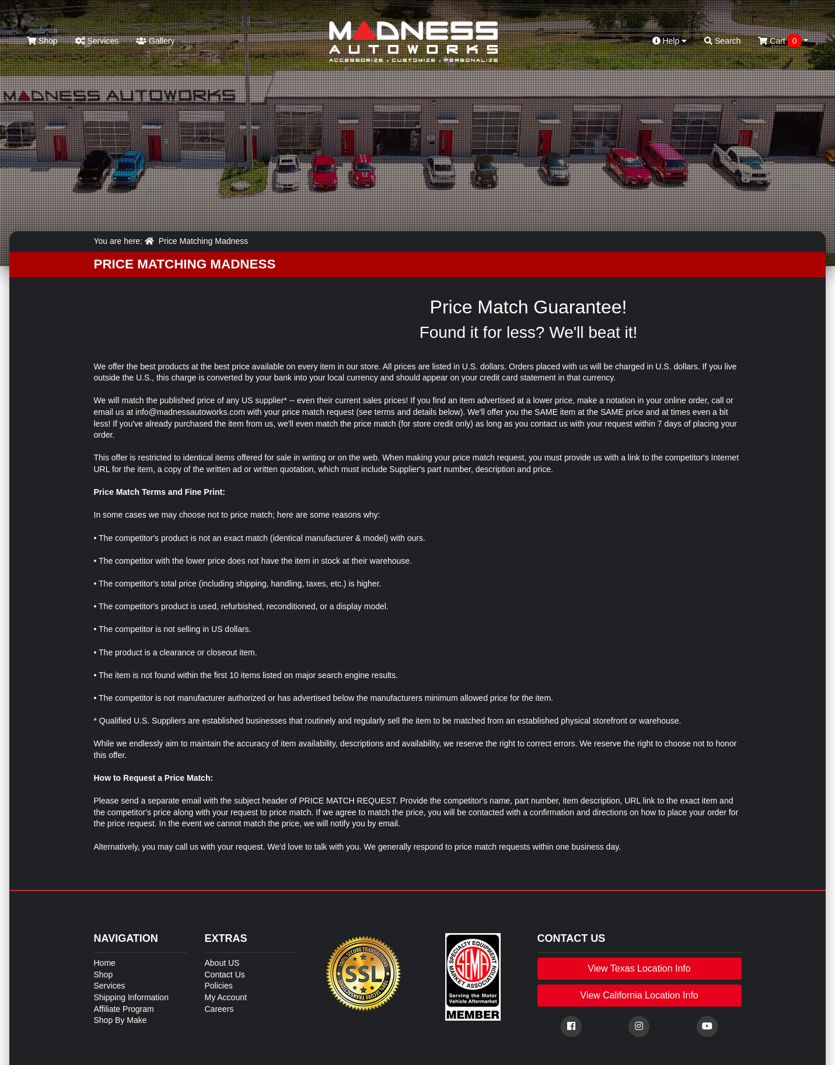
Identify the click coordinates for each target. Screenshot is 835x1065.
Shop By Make (120, 1020)
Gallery (155, 41)
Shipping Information (131, 997)
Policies (219, 985)
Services (97, 41)
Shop (42, 41)
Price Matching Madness (203, 241)
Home (105, 963)
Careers (219, 1009)
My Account (226, 997)
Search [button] (722, 41)
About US (222, 963)
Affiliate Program (124, 1009)
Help (669, 41)
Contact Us (225, 974)
